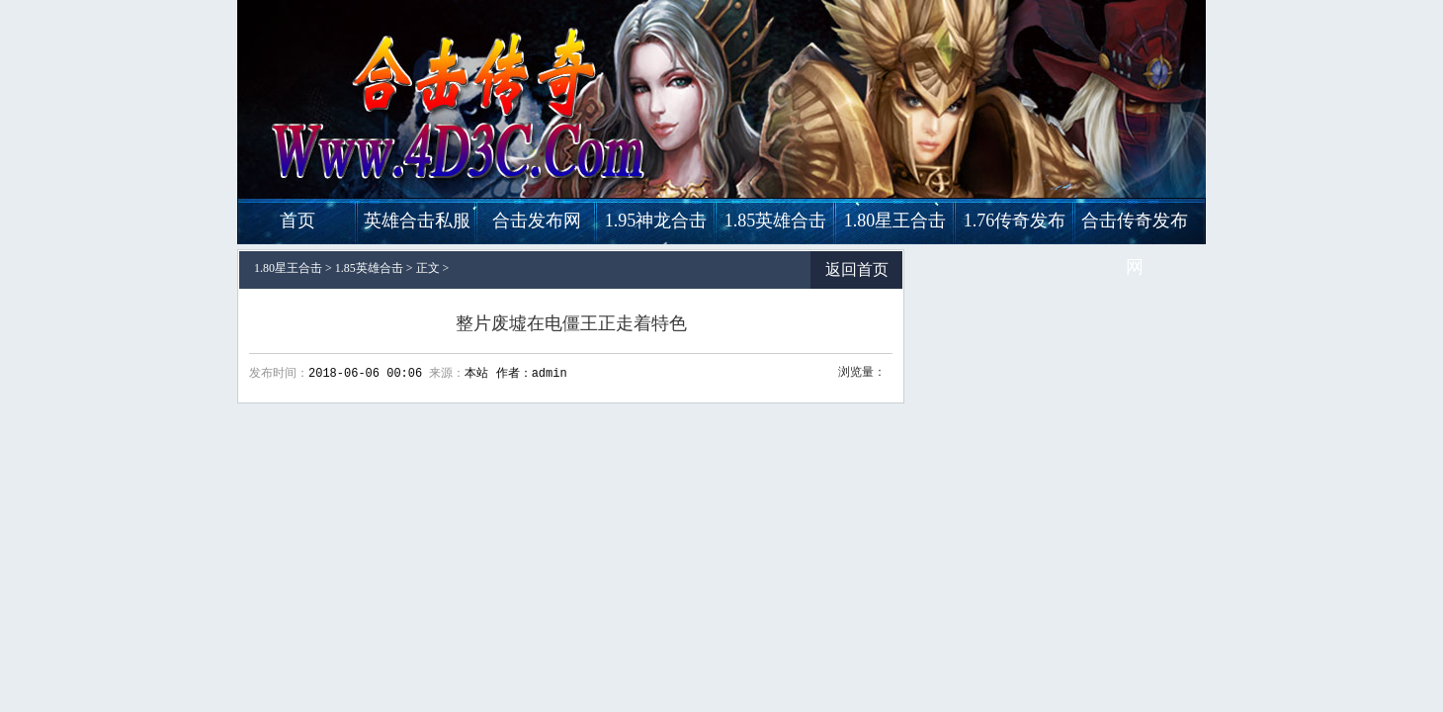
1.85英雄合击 (775, 220)
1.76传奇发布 (1015, 220)
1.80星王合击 (895, 220)
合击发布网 (536, 220)
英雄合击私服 (417, 220)
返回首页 (857, 269)
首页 (297, 220)
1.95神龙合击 (656, 220)
